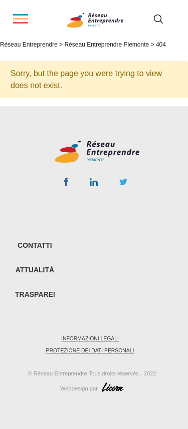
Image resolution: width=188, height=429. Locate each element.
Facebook (66, 184)
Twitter (123, 185)
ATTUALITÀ (35, 270)
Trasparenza (41, 294)
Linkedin (94, 184)
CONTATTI (35, 245)
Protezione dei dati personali (90, 350)
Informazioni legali (90, 338)
